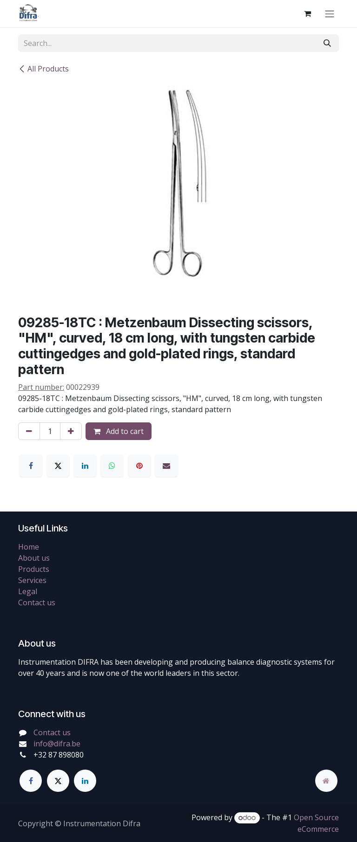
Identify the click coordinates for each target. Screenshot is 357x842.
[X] (58, 465)
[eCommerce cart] (307, 13)
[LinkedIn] (85, 465)
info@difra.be (56, 743)
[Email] (166, 465)
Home (28, 547)
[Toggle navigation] (329, 13)
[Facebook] (31, 465)
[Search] (327, 43)
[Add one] (71, 431)
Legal (27, 591)
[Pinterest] (139, 465)
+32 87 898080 (58, 755)
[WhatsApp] (112, 465)
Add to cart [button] (118, 431)
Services (32, 580)
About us (34, 558)
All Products (43, 69)
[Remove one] (29, 431)
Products (33, 569)
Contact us (36, 602)
